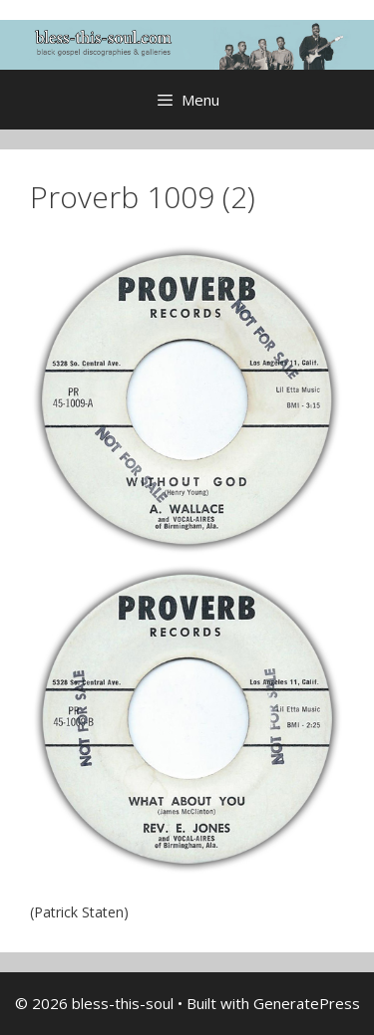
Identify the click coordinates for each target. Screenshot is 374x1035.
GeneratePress (306, 1003)
